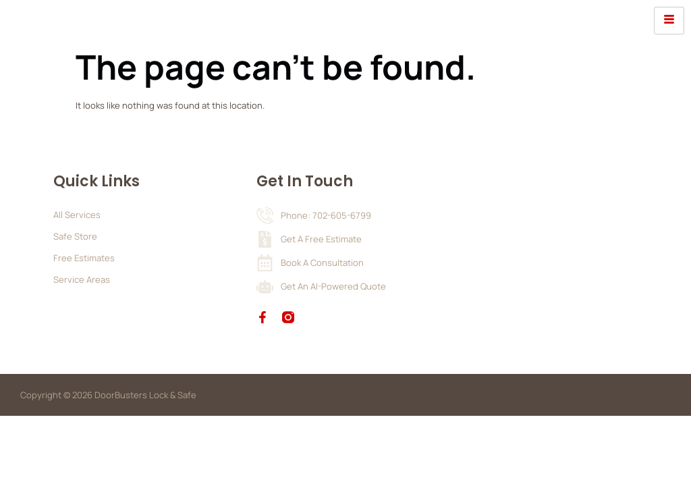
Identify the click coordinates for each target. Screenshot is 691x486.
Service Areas (81, 279)
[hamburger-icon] (669, 20)
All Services (77, 215)
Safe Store (75, 236)
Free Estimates (84, 258)
